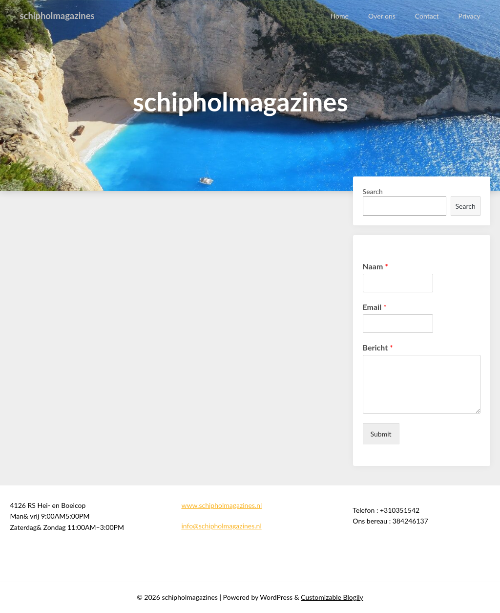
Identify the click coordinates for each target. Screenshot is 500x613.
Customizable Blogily (332, 597)
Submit (381, 434)
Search (373, 191)
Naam (375, 266)
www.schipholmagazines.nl (221, 505)
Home (340, 16)
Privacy (469, 16)
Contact (427, 16)
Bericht (378, 347)
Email (375, 306)
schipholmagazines (60, 16)
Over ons (382, 16)
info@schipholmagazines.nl (221, 526)
